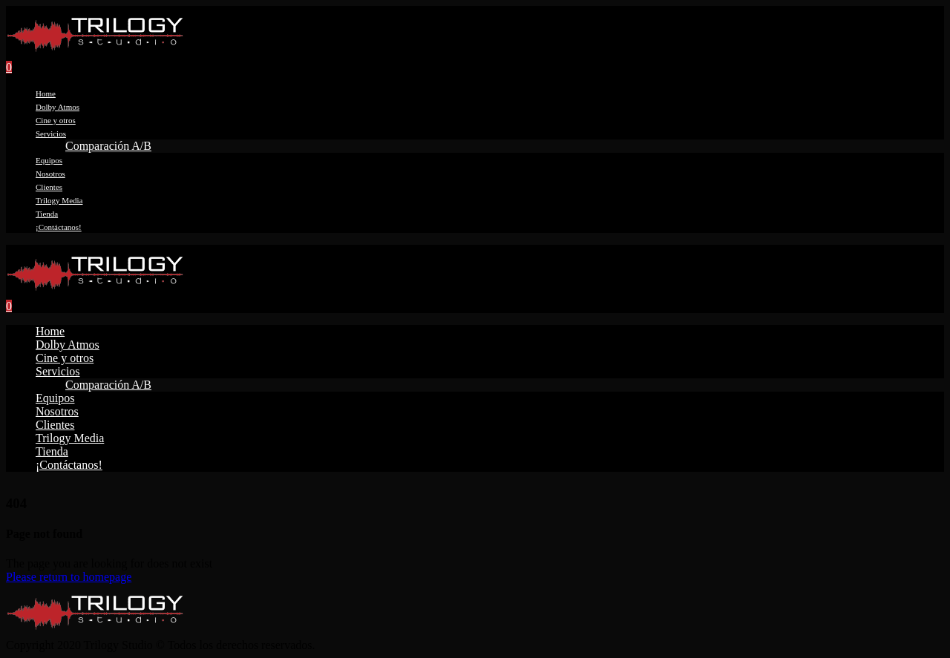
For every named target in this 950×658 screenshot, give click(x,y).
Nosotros (50, 173)
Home (46, 93)
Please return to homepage (68, 576)
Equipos (49, 160)
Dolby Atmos (57, 106)
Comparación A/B (108, 145)
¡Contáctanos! (59, 227)
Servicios (51, 133)
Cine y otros (56, 120)
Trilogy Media (59, 200)
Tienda (47, 213)
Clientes (49, 186)
